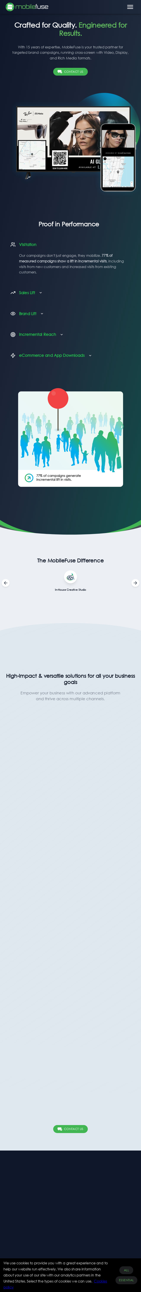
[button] (68, 244)
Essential (126, 1280)
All (126, 1270)
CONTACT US (70, 72)
